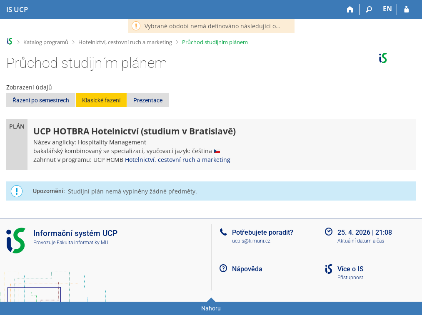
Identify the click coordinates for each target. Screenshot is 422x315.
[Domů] (350, 9)
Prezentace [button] (147, 100)
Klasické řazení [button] (101, 100)
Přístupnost (350, 277)
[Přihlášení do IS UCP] (406, 9)
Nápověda (247, 269)
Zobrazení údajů (29, 87)
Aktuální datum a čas (360, 241)
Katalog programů (45, 42)
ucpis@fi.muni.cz (251, 241)
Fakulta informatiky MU (82, 243)
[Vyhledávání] (369, 9)
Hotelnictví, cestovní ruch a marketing (125, 42)
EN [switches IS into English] (387, 8)
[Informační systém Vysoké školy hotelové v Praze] (17, 9)
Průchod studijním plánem (215, 42)
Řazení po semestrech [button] (40, 100)
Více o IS (350, 269)
